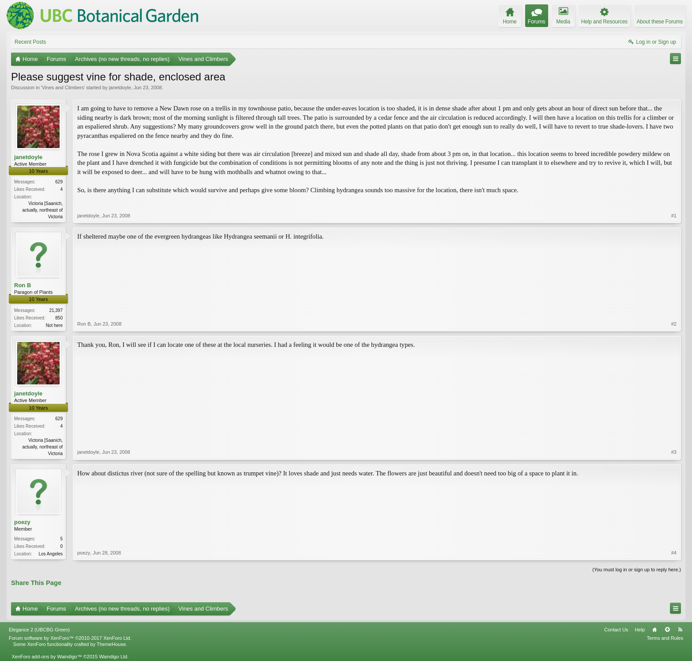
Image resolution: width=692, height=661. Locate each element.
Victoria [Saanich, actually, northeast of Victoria (42, 210)
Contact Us (616, 629)
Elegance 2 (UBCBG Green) (39, 629)
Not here (54, 325)
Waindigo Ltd (113, 656)
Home (654, 630)
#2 (674, 324)
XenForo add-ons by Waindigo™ (46, 656)
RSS (680, 630)
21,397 (56, 310)
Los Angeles (51, 553)
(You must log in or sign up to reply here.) (636, 569)
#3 (674, 452)
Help (640, 629)
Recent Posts (30, 42)
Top (667, 630)
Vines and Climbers (63, 87)
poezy (22, 522)
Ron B (22, 285)
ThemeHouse (111, 644)
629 (59, 181)
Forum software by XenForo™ (70, 638)
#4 (674, 552)
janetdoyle (120, 87)
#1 (674, 215)
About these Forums (660, 22)
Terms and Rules (665, 638)
